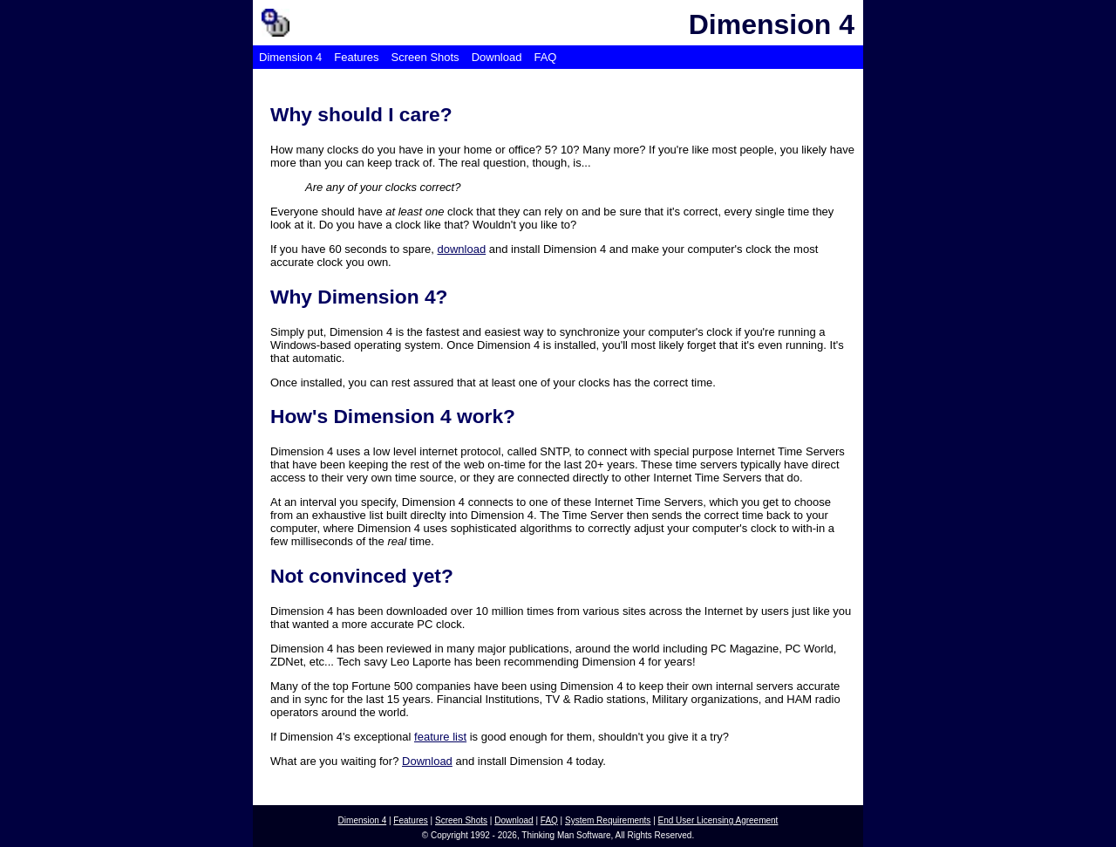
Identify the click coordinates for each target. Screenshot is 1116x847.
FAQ (545, 57)
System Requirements (607, 820)
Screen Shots (425, 57)
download (462, 249)
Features (356, 57)
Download (497, 57)
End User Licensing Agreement (718, 820)
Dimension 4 (290, 57)
